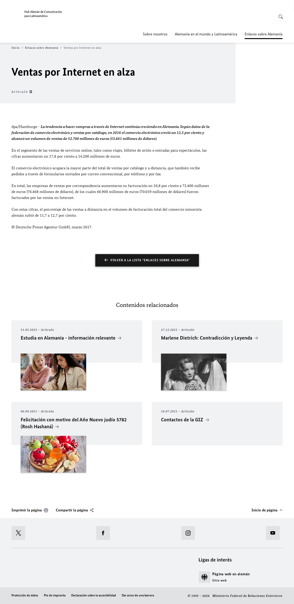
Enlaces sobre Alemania (43, 48)
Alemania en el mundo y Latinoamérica (206, 34)
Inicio (17, 48)
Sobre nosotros (155, 34)
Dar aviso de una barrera (138, 595)
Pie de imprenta (54, 595)
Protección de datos (24, 595)
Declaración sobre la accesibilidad (93, 595)
